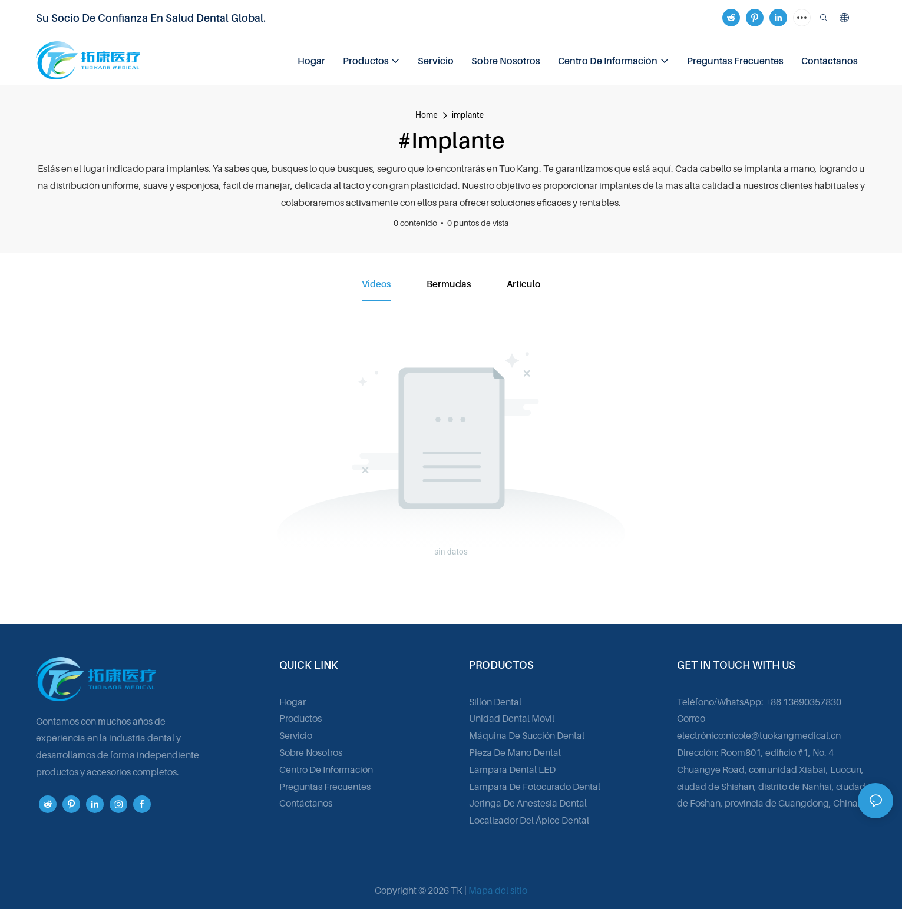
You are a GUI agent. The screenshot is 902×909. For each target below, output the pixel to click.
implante (468, 115)
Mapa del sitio (497, 891)
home (426, 115)
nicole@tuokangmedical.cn (783, 736)
